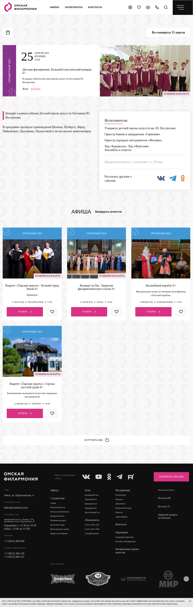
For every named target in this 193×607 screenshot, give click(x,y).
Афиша (54, 7)
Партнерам (122, 532)
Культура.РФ (164, 498)
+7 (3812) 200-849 (14, 541)
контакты (95, 7)
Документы (120, 504)
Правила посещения (59, 533)
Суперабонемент (92, 533)
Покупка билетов (57, 507)
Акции (53, 503)
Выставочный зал (92, 512)
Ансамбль (36, 89)
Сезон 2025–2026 (92, 529)
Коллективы (121, 495)
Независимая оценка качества (127, 551)
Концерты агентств (108, 211)
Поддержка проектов (124, 537)
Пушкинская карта (58, 520)
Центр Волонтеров (123, 508)
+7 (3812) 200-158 (14, 553)
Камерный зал (91, 504)
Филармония (123, 490)
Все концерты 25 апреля (168, 32)
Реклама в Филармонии (125, 541)
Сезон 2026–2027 (92, 525)
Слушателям (57, 498)
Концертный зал (92, 495)
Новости (119, 512)
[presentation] (186, 579)
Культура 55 (164, 506)
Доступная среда (57, 525)
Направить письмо (171, 476)
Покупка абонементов (59, 512)
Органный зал (91, 499)
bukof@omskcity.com (16, 507)
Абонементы (74, 7)
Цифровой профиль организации (168, 516)
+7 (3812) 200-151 (14, 556)
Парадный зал (91, 508)
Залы (88, 490)
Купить (25, 311)
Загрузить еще (96, 440)
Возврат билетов (57, 516)
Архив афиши (121, 517)
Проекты (119, 499)
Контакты (121, 524)
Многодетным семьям (59, 529)
